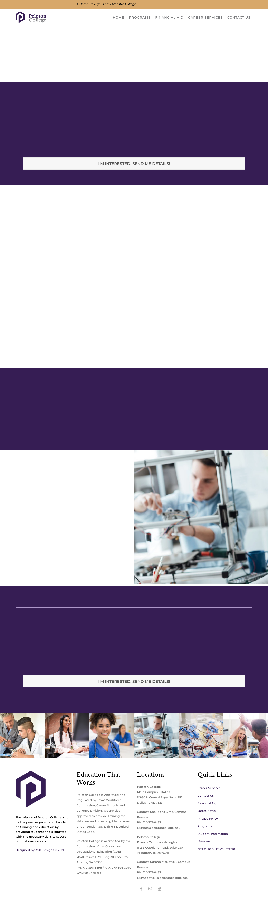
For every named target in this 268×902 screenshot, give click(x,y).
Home (118, 17)
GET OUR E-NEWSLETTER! (216, 849)
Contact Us (238, 17)
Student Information (213, 834)
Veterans (204, 841)
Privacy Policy (208, 818)
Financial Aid (169, 17)
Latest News (207, 811)
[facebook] (141, 888)
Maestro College (124, 4)
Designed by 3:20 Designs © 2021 (40, 850)
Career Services (205, 17)
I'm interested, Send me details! (134, 163)
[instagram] (150, 888)
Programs (140, 17)
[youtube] (159, 888)
